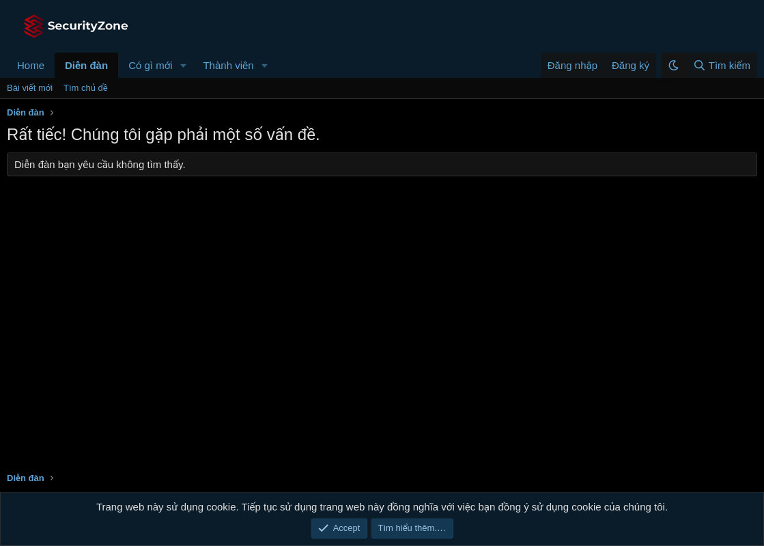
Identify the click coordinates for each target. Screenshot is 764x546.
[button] (183, 65)
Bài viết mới (30, 88)
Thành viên (228, 65)
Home (30, 65)
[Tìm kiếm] (721, 65)
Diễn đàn (86, 65)
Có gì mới (150, 65)
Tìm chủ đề (85, 88)
